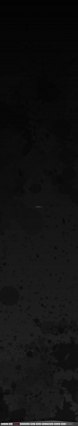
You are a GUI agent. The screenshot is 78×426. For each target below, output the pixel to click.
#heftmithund (25, 424)
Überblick (4, 424)
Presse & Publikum (47, 424)
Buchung (57, 424)
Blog (10, 424)
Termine (16, 424)
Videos (38, 424)
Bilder (32, 424)
